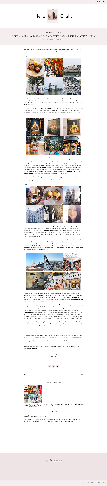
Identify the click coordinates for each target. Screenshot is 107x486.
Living (46, 39)
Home (4, 2)
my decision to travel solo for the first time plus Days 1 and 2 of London (53, 49)
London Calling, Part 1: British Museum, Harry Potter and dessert (69, 376)
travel (62, 39)
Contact (26, 2)
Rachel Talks (17, 2)
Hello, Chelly (87, 483)
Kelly (74, 231)
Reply (25, 424)
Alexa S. (26, 416)
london (51, 39)
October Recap (38, 375)
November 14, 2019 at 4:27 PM (40, 416)
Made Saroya (100, 483)
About (9, 2)
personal (56, 39)
